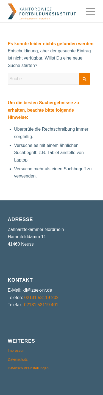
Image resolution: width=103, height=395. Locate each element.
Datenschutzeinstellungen (28, 368)
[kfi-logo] (43, 11)
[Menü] (87, 11)
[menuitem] (87, 11)
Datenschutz (17, 359)
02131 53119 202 (41, 297)
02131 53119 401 (41, 304)
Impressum (16, 350)
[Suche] (49, 79)
